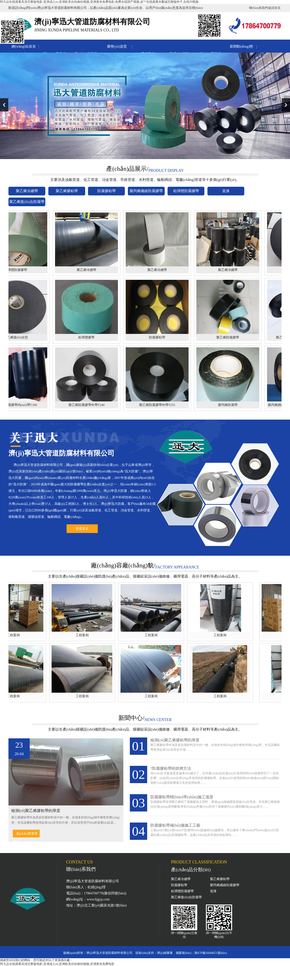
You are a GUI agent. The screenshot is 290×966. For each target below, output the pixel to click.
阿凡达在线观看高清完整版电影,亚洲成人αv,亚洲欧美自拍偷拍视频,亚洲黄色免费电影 (57, 964)
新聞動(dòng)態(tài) (241, 47)
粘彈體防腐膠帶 (182, 891)
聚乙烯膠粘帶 (220, 879)
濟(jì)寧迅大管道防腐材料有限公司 (109, 953)
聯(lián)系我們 (258, 8)
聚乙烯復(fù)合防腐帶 (186, 897)
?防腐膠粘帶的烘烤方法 (170, 768)
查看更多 (82, 528)
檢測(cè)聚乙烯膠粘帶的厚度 (174, 740)
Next (286, 104)
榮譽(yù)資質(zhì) (117, 47)
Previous (4, 104)
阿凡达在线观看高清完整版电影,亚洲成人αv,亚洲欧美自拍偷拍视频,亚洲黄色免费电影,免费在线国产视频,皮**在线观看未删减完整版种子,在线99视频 (99, 1)
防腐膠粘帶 (179, 885)
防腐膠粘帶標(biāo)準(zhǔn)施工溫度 (181, 797)
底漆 (213, 891)
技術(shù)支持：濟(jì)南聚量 (154, 953)
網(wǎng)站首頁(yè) (23, 47)
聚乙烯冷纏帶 (181, 879)
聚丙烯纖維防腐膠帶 (224, 885)
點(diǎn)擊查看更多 (25, 834)
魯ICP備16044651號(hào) (210, 953)
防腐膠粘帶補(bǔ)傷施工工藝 (175, 825)
